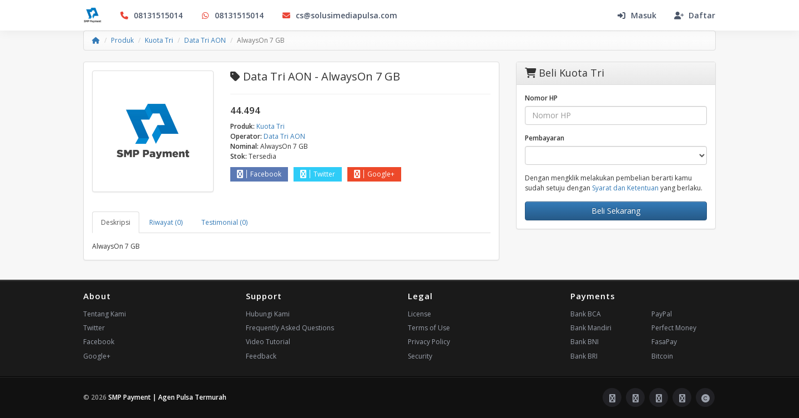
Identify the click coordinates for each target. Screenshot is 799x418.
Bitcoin (662, 356)
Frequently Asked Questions (290, 328)
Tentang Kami (104, 314)
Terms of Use (429, 328)
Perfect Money (673, 328)
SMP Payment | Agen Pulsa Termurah (167, 397)
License (419, 314)
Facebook (259, 174)
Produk (122, 40)
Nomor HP (541, 98)
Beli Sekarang (615, 210)
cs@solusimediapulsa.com (339, 15)
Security (420, 356)
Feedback (261, 356)
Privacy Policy (429, 341)
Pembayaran (544, 138)
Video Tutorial (268, 341)
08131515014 (151, 15)
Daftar (694, 15)
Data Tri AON (205, 40)
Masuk (636, 15)
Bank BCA (585, 314)
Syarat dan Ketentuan (625, 188)
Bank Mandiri (590, 328)
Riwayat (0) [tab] (166, 222)
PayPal (661, 314)
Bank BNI (584, 341)
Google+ (374, 174)
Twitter (317, 174)
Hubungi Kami (268, 314)
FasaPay (664, 341)
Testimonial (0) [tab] (224, 222)
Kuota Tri (159, 40)
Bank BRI (584, 356)
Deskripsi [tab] (115, 222)
